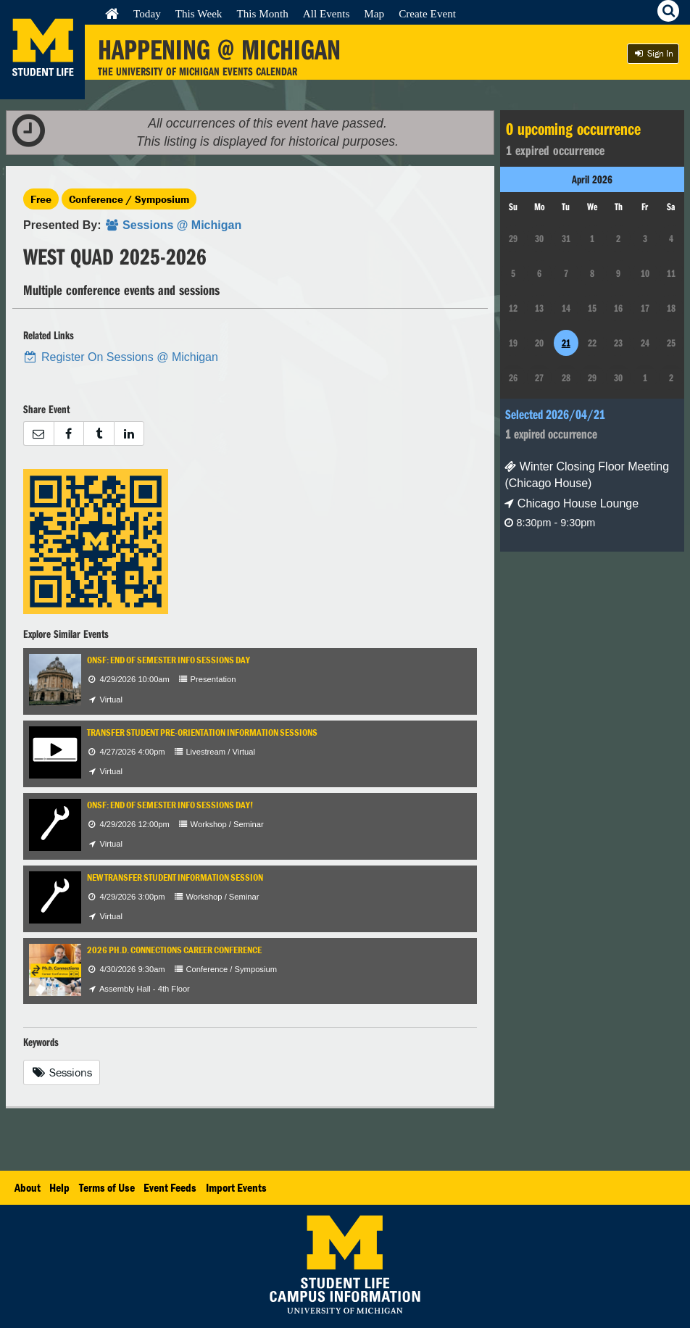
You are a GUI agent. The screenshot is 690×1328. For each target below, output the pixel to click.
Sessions (61, 1072)
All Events (326, 13)
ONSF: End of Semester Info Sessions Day (168, 660)
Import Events (236, 1187)
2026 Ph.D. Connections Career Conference (174, 950)
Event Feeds (170, 1187)
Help (59, 1187)
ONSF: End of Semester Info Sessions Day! (170, 805)
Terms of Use (107, 1187)
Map (374, 13)
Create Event (427, 13)
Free (40, 199)
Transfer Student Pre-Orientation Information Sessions (202, 732)
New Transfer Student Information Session (175, 877)
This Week (199, 13)
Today (147, 13)
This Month (262, 13)
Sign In (653, 53)
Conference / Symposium (129, 199)
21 (566, 342)
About (27, 1187)
